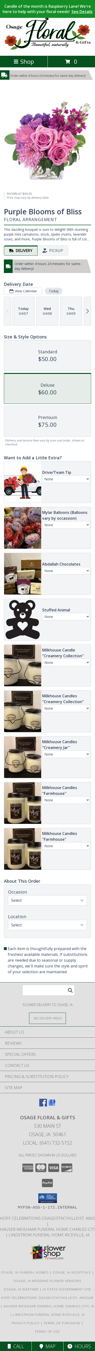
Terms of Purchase (62, 1323)
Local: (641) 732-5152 (47, 1143)
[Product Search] (48, 990)
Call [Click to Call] (16, 1346)
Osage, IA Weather (21, 1289)
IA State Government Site (67, 1289)
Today (54, 291)
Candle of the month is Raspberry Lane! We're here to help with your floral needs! (48, 9)
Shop (24, 61)
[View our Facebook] (43, 1105)
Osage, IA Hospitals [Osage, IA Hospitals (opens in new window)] (72, 1272)
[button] (47, 1198)
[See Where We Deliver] (47, 1018)
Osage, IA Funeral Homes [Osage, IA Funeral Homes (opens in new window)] (25, 1272)
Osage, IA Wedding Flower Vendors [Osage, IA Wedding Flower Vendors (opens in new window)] (47, 1281)
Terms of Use (47, 1331)
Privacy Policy (26, 1323)
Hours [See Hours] (79, 1346)
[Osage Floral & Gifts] (48, 48)
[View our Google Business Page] (52, 1105)
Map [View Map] (47, 1346)
